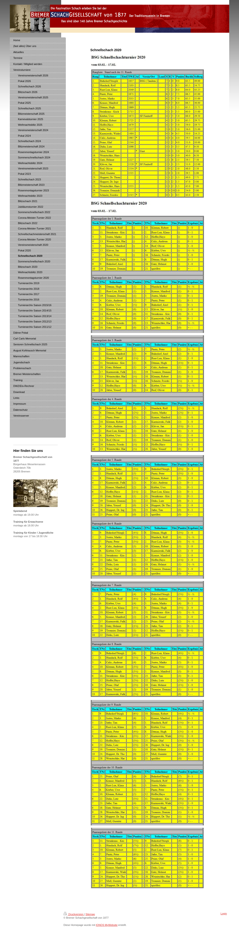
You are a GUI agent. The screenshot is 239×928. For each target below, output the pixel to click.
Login (224, 913)
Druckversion (73, 914)
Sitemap (90, 914)
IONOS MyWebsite (107, 925)
